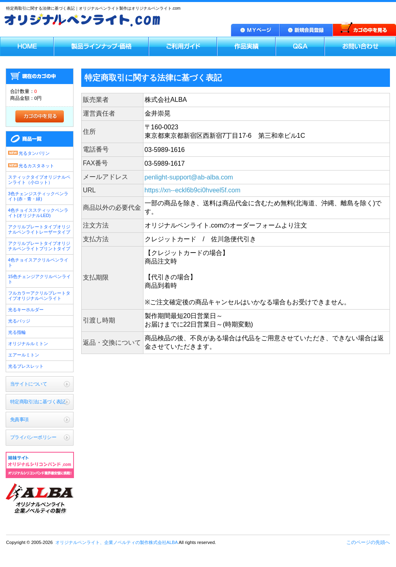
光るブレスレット (26, 366)
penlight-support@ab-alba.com (189, 177)
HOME (27, 46)
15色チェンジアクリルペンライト (39, 279)
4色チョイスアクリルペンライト (38, 262)
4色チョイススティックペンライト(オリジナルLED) (38, 213)
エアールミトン (23, 354)
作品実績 (246, 46)
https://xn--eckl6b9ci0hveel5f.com (192, 190)
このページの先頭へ (368, 542)
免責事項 (19, 419)
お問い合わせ (360, 46)
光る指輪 (17, 332)
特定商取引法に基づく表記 (37, 401)
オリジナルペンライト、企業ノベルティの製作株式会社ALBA (40, 499)
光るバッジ (19, 320)
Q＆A (300, 46)
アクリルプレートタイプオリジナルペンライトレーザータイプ (39, 229)
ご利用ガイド (183, 46)
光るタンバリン (29, 153)
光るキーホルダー (26, 309)
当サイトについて (28, 384)
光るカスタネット (31, 165)
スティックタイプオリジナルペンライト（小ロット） (39, 180)
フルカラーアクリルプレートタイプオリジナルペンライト (39, 296)
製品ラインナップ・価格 (101, 46)
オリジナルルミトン (28, 343)
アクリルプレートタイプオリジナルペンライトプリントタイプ (39, 246)
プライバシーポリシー (33, 437)
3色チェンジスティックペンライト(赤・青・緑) (38, 196)
